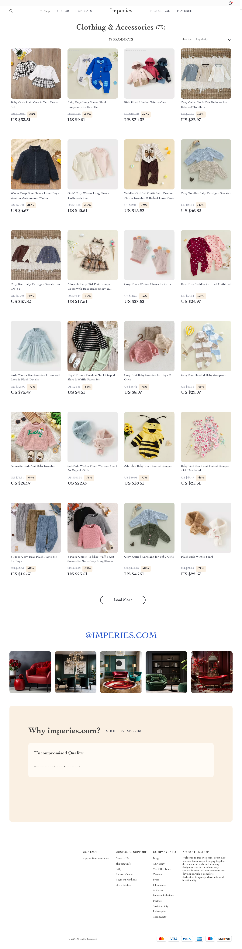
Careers (157, 877)
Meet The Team (162, 872)
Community (159, 920)
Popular (62, 11)
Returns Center (124, 877)
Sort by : (187, 42)
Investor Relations (163, 899)
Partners (158, 904)
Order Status (123, 888)
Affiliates (158, 893)
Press (156, 883)
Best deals (83, 11)
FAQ (118, 872)
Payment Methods (126, 883)
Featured (184, 11)
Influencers (159, 888)
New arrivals (160, 11)
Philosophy (159, 914)
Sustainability (160, 909)
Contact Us (122, 861)
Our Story (158, 867)
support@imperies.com (96, 861)
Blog (156, 861)
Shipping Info (123, 867)
